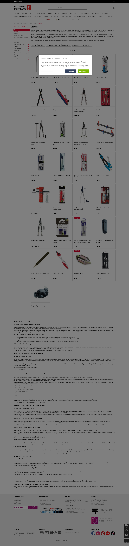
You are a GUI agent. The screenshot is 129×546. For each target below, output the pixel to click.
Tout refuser (71, 71)
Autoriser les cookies (83, 71)
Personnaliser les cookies (47, 71)
